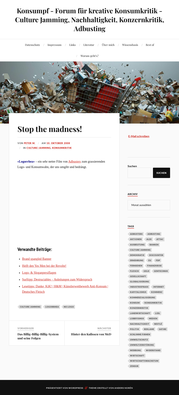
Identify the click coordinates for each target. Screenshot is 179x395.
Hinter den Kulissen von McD (91, 334)
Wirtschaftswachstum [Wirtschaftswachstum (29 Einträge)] (144, 360)
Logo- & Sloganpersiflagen (39, 272)
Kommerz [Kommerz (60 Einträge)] (156, 292)
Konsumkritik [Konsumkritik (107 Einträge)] (153, 302)
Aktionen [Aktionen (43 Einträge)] (136, 239)
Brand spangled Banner (36, 259)
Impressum (55, 45)
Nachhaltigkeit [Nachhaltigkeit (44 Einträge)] (139, 324)
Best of (150, 45)
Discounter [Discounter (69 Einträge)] (156, 255)
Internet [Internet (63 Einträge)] (158, 286)
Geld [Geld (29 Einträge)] (146, 271)
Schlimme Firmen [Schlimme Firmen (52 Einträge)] (140, 334)
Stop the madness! (49, 129)
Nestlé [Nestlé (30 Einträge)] (158, 324)
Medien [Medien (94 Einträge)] (153, 318)
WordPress (76, 387)
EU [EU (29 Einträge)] (149, 260)
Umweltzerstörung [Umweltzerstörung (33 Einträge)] (142, 345)
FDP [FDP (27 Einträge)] (158, 260)
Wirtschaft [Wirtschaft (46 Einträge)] (137, 355)
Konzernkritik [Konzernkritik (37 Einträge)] (139, 308)
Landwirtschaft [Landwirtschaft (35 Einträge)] (140, 313)
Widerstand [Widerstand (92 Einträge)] (153, 350)
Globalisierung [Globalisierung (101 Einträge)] (139, 281)
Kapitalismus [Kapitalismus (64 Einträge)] (138, 292)
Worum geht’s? (90, 56)
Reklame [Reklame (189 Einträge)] (149, 329)
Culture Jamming (39, 147)
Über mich (108, 45)
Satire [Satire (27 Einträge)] (162, 329)
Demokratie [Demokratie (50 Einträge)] (137, 255)
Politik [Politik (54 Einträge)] (134, 329)
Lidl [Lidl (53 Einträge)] (157, 313)
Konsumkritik (62, 147)
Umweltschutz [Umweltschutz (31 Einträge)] (139, 339)
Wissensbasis (130, 45)
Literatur (88, 45)
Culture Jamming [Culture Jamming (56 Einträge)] (140, 250)
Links (72, 45)
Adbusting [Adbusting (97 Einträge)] (154, 234)
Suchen (132, 166)
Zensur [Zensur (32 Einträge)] (134, 366)
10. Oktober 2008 (58, 143)
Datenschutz (32, 45)
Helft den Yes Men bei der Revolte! (44, 266)
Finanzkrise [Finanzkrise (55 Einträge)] (154, 265)
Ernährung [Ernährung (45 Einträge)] (137, 260)
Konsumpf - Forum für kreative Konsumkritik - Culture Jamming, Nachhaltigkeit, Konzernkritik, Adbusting (89, 19)
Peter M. (29, 143)
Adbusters (74, 161)
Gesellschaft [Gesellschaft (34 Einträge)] (138, 276)
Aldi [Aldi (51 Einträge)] (149, 239)
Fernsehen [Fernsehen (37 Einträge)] (136, 265)
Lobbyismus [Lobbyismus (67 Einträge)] (137, 318)
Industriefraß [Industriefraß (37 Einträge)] (139, 286)
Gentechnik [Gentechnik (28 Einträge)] (161, 271)
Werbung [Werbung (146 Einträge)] (135, 350)
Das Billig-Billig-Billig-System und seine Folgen (38, 336)
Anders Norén (123, 387)
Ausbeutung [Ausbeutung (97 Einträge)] (137, 244)
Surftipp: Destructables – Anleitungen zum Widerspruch (57, 279)
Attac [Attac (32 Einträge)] (159, 239)
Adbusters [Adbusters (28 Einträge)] (136, 234)
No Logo (69, 307)
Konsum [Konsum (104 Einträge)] (135, 302)
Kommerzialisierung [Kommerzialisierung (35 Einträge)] (142, 297)
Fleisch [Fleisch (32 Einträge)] (134, 271)
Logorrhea (52, 307)
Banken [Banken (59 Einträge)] (154, 244)
